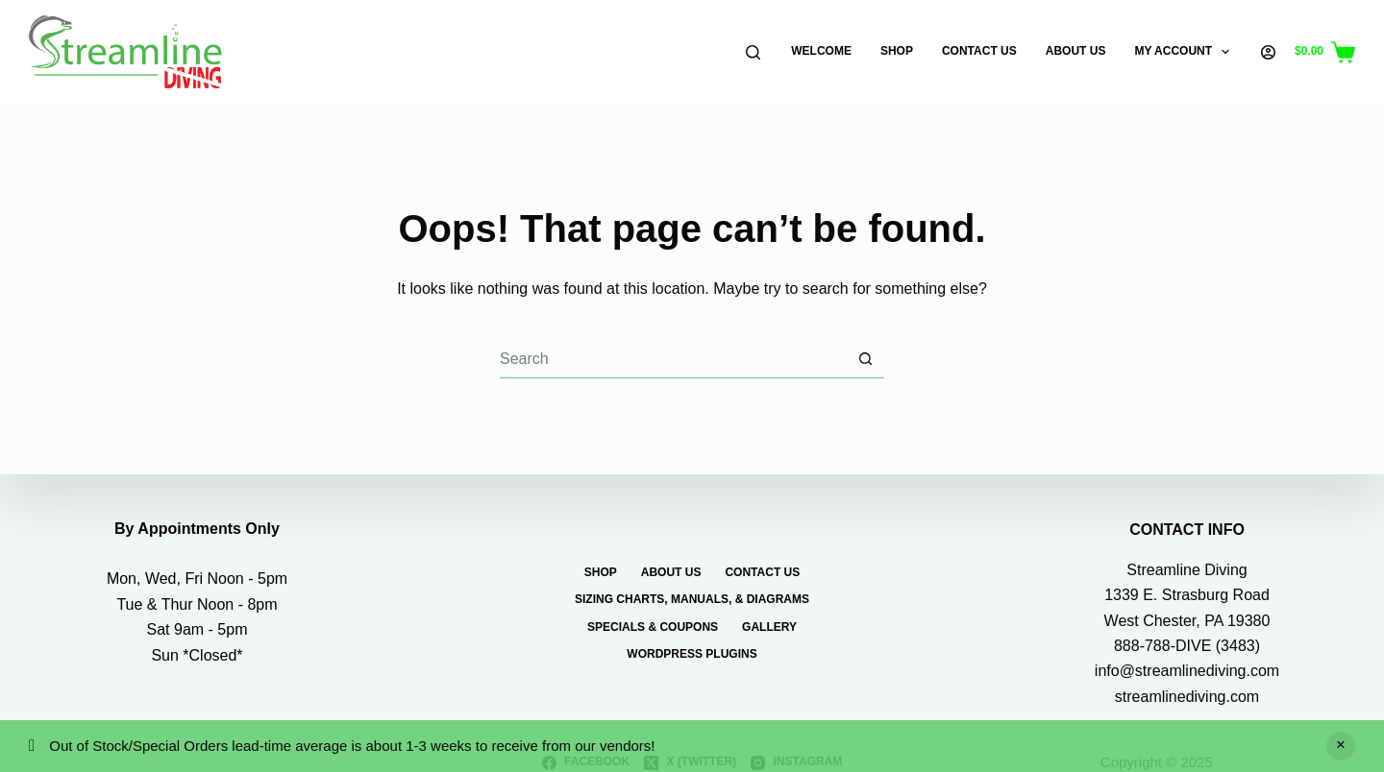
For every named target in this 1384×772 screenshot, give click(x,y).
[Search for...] (673, 359)
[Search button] (865, 359)
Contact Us (979, 51)
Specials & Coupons (652, 627)
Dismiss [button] (1340, 746)
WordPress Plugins (691, 654)
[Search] (753, 52)
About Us (1076, 51)
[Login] (1268, 52)
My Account (1185, 51)
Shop (896, 51)
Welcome (821, 51)
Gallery (769, 627)
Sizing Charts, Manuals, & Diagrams (692, 599)
